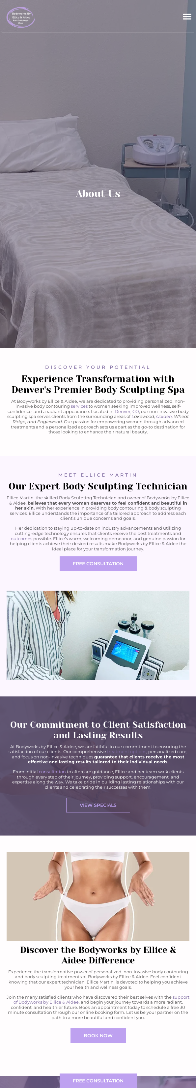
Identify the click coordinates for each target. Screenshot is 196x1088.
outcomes (21, 538)
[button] (187, 16)
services (79, 406)
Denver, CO (127, 411)
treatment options (126, 751)
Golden (164, 416)
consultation (52, 771)
